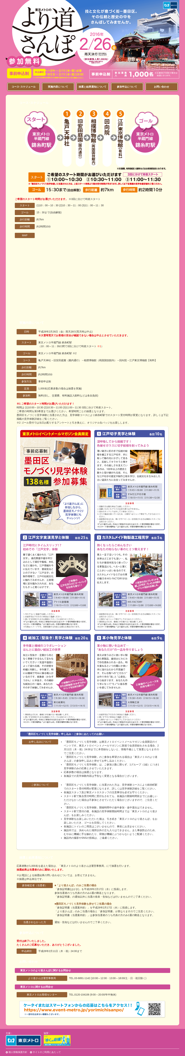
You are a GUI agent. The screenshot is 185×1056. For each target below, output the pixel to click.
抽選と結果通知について (92, 86)
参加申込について (127, 86)
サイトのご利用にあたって (47, 1052)
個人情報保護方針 (17, 1052)
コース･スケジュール (24, 86)
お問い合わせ (161, 86)
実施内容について (58, 86)
